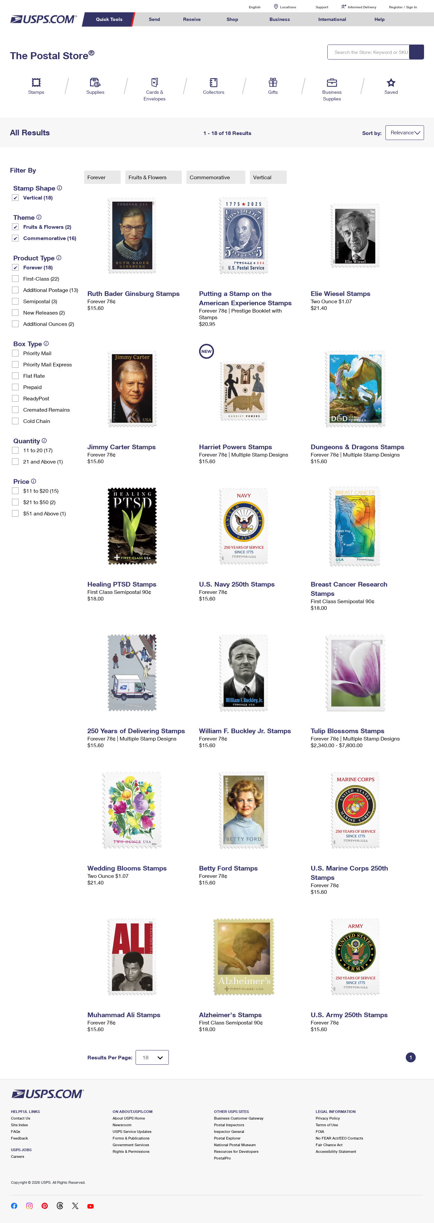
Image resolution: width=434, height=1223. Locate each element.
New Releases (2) (44, 312)
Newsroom (122, 1125)
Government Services (131, 1145)
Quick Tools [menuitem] (109, 19)
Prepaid (32, 387)
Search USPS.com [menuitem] (408, 19)
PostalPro (222, 1158)
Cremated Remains (46, 409)
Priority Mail (37, 353)
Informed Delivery (362, 7)
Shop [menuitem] (232, 19)
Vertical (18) (38, 197)
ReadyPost (36, 398)
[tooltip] (59, 188)
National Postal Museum (235, 1145)
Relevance (402, 132)
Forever (97, 177)
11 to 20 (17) (38, 450)
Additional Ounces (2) (48, 324)
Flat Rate (34, 375)
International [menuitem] (332, 19)
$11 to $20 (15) (40, 490)
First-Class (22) (41, 278)
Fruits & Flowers (148, 177)
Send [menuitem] (154, 19)
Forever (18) (38, 267)
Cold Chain (36, 421)
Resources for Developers (236, 1151)
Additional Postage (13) (50, 290)
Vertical (263, 177)
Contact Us (20, 1118)
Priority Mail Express (47, 364)
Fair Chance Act (329, 1145)
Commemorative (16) (49, 238)
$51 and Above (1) (44, 513)
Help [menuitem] (380, 19)
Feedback (19, 1138)
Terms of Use (327, 1125)
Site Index (19, 1125)
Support (322, 7)
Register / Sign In (403, 7)
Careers (17, 1156)
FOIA (320, 1131)
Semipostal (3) (40, 301)
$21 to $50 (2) (39, 502)
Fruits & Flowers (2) (47, 226)
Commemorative (210, 177)
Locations (288, 7)
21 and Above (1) (43, 461)
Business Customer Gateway (239, 1118)
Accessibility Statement (336, 1151)
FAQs (15, 1131)
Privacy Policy (328, 1118)
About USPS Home (129, 1118)
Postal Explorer (227, 1138)
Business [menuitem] (280, 19)
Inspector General (229, 1131)
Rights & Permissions (131, 1151)
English (248, 7)
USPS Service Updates (132, 1131)
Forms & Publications (131, 1138)
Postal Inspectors (229, 1125)
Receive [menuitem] (192, 19)
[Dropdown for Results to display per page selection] (152, 1057)
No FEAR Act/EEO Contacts (339, 1138)
